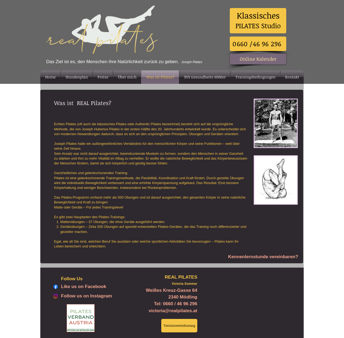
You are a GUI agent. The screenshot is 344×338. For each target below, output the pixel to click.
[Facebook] (56, 287)
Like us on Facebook (83, 286)
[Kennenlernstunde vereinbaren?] (263, 257)
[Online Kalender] (258, 59)
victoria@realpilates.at (173, 310)
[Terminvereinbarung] (179, 325)
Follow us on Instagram (86, 296)
